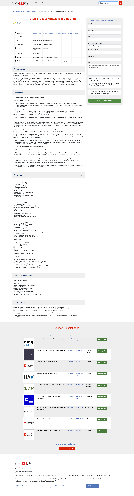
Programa (17, 175)
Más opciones (21, 486)
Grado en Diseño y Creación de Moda (48, 430)
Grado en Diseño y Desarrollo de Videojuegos (51, 339)
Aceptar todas (92, 486)
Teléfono (91, 56)
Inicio (31, 3)
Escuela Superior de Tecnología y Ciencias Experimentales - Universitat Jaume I (55, 33)
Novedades (45, 3)
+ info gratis (102, 339)
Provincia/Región (93, 50)
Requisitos (18, 93)
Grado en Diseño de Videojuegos (47, 361)
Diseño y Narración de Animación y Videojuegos (51, 384)
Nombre (90, 23)
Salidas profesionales (23, 276)
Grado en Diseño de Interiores (46, 419)
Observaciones (93, 63)
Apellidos (91, 30)
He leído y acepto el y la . (105, 84)
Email (90, 37)
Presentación (19, 69)
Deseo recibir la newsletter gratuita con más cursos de (104, 92)
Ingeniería (70, 448)
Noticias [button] (37, 3)
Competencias (19, 302)
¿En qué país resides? (95, 43)
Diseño (63, 448)
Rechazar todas (58, 486)
